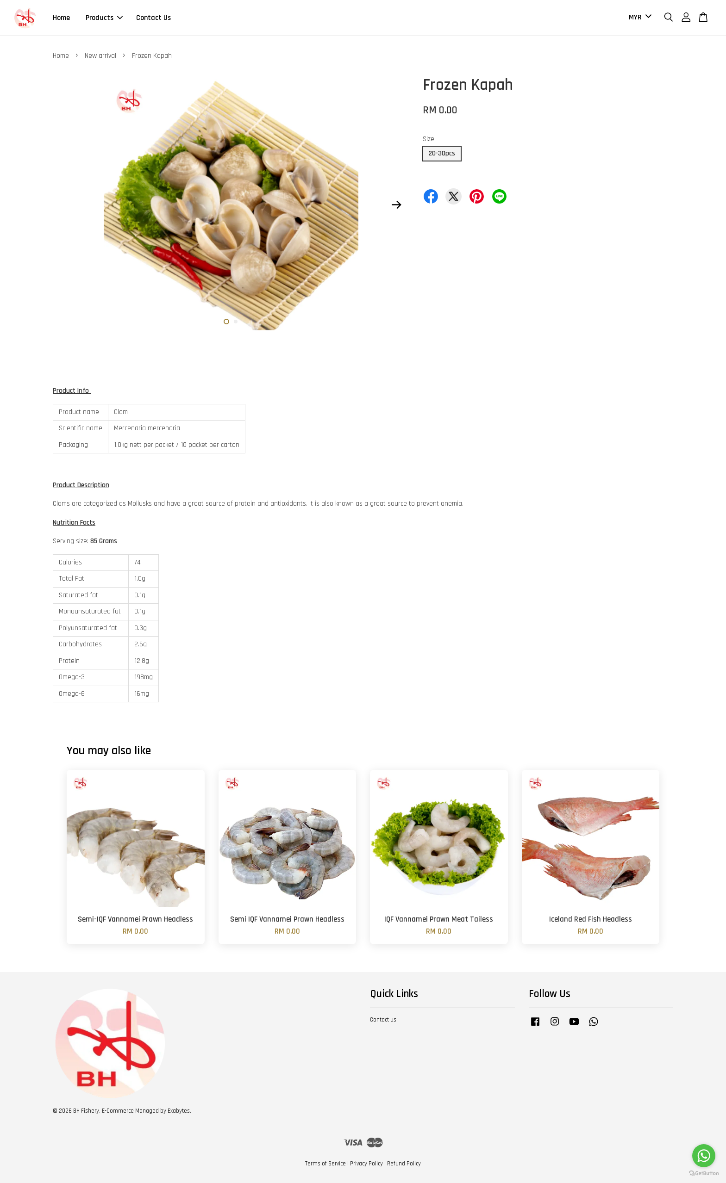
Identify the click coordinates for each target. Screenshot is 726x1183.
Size (428, 139)
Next (396, 205)
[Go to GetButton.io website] (704, 1174)
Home (61, 18)
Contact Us (153, 18)
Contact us (383, 1019)
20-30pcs (442, 153)
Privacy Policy (366, 1163)
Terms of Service (325, 1163)
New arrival (100, 55)
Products (104, 18)
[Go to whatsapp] (703, 1155)
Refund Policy (404, 1163)
